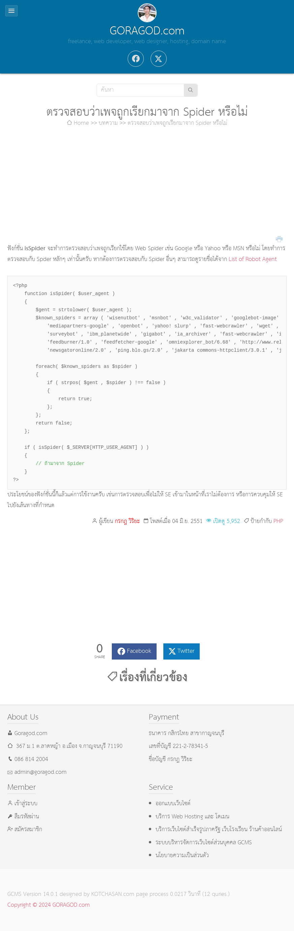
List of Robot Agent (253, 259)
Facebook (139, 651)
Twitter (185, 651)
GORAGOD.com (147, 31)
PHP (278, 521)
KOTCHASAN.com (112, 894)
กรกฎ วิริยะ (127, 521)
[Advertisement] (147, 186)
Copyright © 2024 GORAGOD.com (48, 905)
